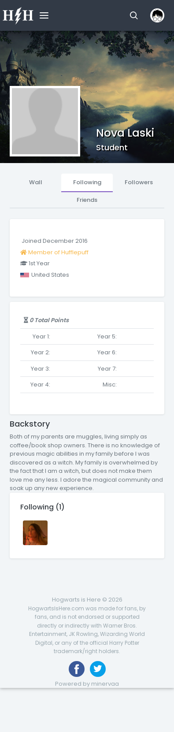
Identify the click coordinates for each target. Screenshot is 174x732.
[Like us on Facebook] (77, 669)
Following (87, 182)
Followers (139, 182)
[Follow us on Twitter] (98, 669)
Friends (87, 200)
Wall (35, 182)
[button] (133, 15)
